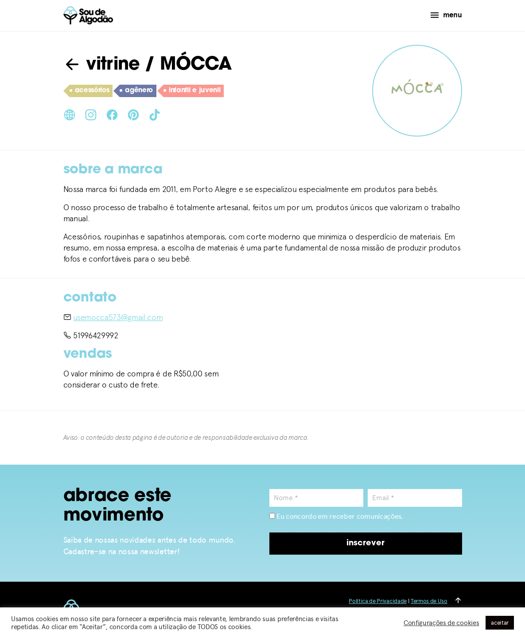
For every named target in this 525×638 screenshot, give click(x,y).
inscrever (365, 543)
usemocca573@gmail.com (118, 317)
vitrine (101, 65)
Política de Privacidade (378, 601)
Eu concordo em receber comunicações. (336, 516)
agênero (136, 91)
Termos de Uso (429, 601)
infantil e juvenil (191, 91)
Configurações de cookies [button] (441, 623)
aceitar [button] (500, 622)
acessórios (89, 91)
